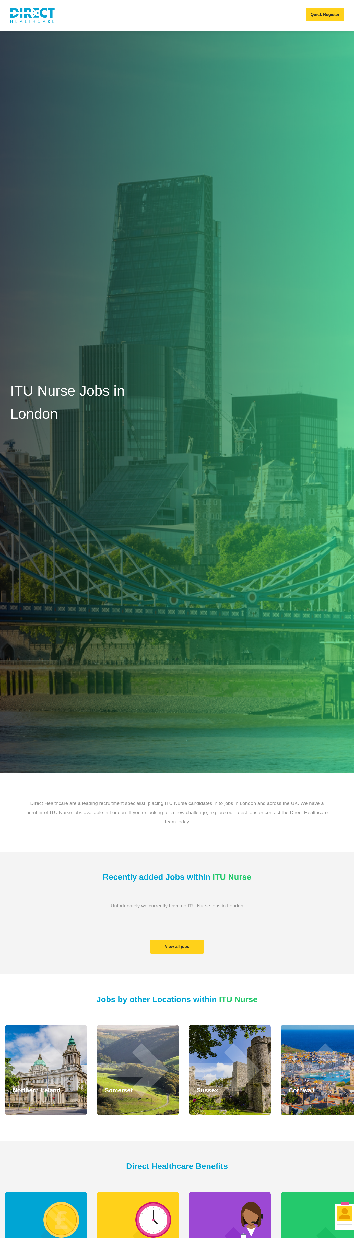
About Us (84, 15)
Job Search (172, 15)
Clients (110, 15)
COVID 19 (244, 15)
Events (220, 15)
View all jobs (177, 946)
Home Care (139, 15)
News (198, 15)
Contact (270, 15)
